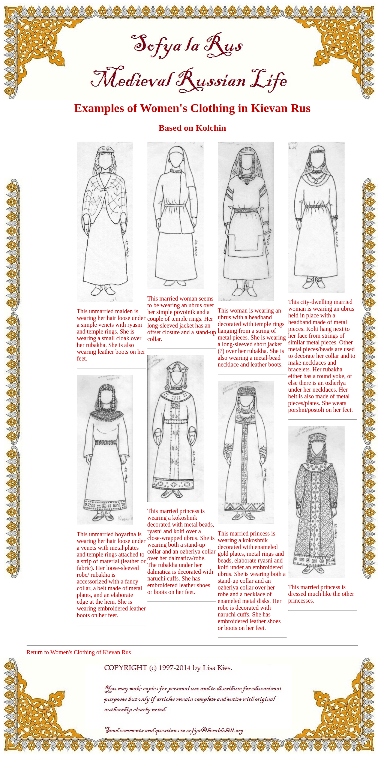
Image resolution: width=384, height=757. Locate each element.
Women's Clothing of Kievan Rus (90, 652)
